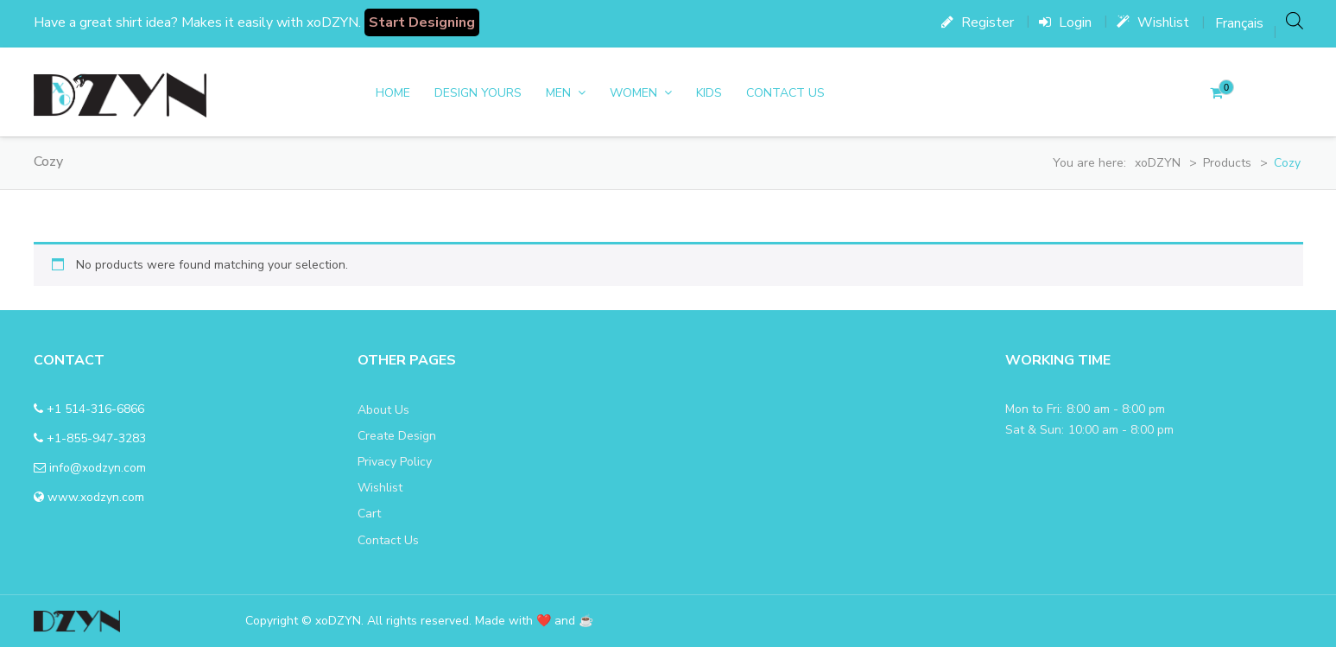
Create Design (397, 436)
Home (393, 93)
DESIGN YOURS (478, 93)
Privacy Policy (395, 462)
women (633, 93)
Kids (709, 93)
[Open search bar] (1294, 20)
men (558, 93)
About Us (383, 410)
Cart (369, 513)
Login (1065, 22)
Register (977, 22)
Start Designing (422, 22)
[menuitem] (1239, 23)
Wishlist (1153, 22)
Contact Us (785, 93)
